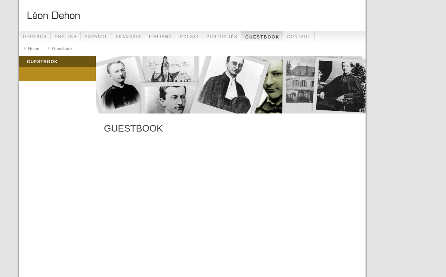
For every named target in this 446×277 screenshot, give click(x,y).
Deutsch (35, 37)
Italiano (160, 37)
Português (221, 37)
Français (129, 37)
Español (96, 37)
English (66, 37)
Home (33, 48)
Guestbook (262, 37)
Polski (189, 37)
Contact (299, 37)
